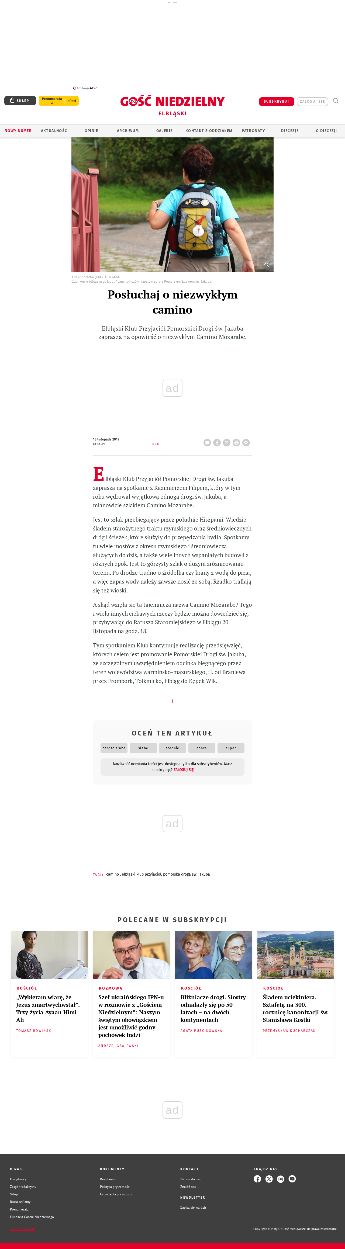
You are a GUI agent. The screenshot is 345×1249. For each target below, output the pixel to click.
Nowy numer (18, 128)
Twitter (228, 438)
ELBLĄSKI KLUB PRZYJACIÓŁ (141, 871)
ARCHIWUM (128, 128)
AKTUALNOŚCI (55, 128)
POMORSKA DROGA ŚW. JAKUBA (186, 871)
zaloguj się (312, 98)
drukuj (237, 438)
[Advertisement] (172, 45)
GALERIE (164, 128)
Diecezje (290, 128)
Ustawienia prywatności (117, 1191)
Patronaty (253, 128)
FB (218, 438)
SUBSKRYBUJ (276, 98)
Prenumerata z (52, 98)
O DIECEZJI (326, 128)
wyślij (247, 438)
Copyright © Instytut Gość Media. (276, 1226)
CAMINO (113, 871)
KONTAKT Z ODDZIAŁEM (209, 128)
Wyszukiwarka (336, 98)
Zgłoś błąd (22, 1226)
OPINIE (91, 128)
